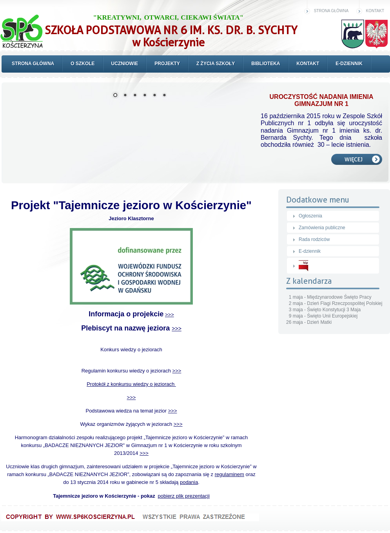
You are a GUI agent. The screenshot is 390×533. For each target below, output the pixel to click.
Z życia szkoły (215, 63)
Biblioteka (265, 63)
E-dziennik (349, 63)
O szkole (82, 63)
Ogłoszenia (310, 216)
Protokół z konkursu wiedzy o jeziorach (131, 384)
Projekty (167, 63)
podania (189, 482)
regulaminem (229, 474)
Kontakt (375, 11)
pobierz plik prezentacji (184, 496)
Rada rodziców (314, 239)
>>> (169, 315)
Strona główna (331, 11)
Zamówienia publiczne (322, 227)
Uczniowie (124, 63)
